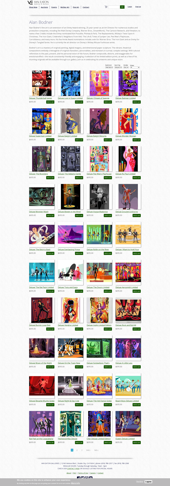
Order (125, 65)
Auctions (44, 7)
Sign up (138, 7)
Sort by (117, 65)
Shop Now (33, 7)
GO (122, 7)
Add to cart (50, 102)
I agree (148, 482)
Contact (86, 7)
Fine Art (76, 7)
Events (54, 7)
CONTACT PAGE (73, 468)
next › (88, 450)
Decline (139, 481)
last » (96, 450)
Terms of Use (83, 473)
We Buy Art (64, 7)
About (69, 473)
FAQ (74, 473)
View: (132, 65)
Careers (93, 473)
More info (75, 483)
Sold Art (108, 65)
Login (130, 7)
